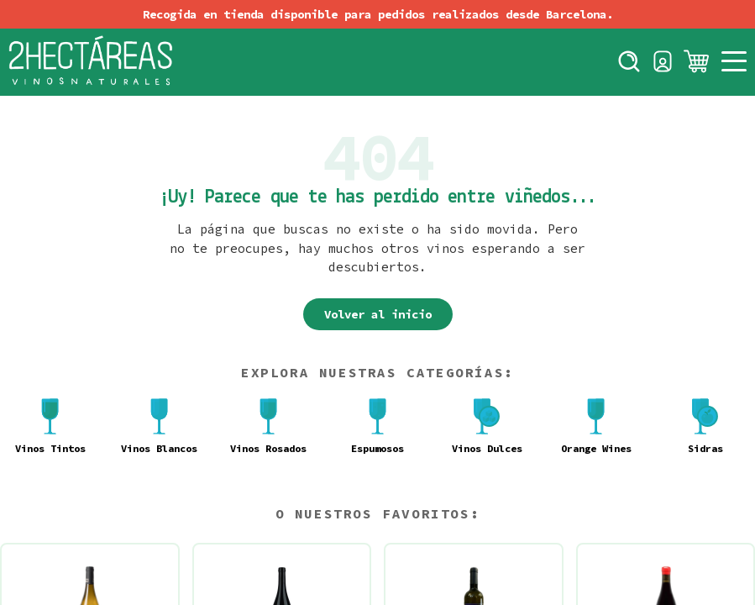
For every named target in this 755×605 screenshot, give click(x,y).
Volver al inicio (378, 314)
